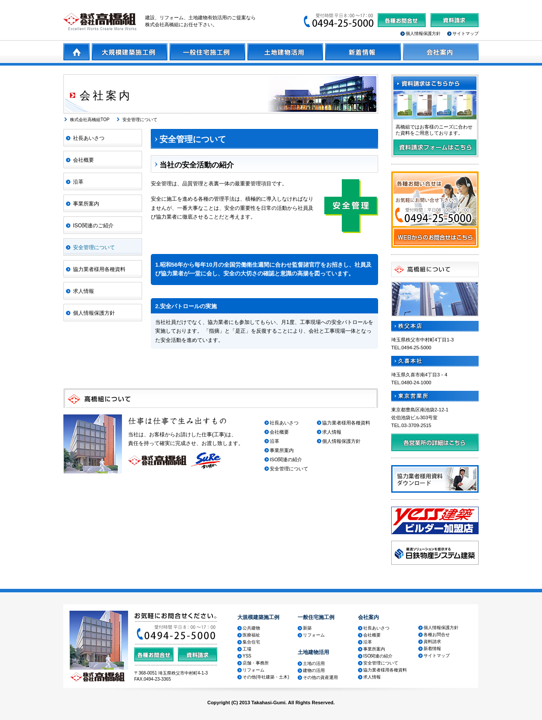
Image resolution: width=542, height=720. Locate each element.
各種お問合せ (437, 634)
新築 (307, 628)
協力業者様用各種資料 (99, 269)
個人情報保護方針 (423, 33)
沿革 (78, 182)
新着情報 (432, 648)
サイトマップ (465, 33)
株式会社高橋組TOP (89, 119)
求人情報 (83, 291)
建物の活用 (314, 670)
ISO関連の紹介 (286, 459)
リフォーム (253, 670)
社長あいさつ (88, 138)
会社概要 (83, 160)
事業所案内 (86, 204)
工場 (247, 649)
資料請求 (432, 641)
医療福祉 (251, 635)
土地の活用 (314, 663)
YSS (247, 656)
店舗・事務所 (256, 663)
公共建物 (251, 628)
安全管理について (139, 119)
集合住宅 (251, 642)
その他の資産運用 (320, 677)
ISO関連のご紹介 (93, 226)
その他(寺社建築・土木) (266, 677)
